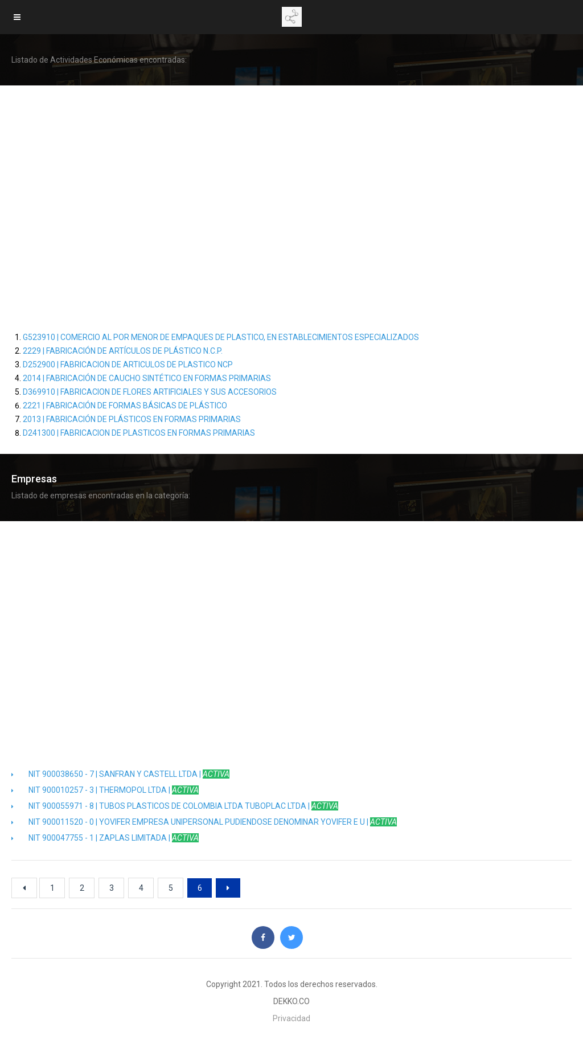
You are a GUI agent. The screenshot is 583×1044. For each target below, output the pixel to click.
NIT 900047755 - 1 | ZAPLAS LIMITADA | (105, 837)
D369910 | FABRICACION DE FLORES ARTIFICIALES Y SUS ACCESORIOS (150, 391)
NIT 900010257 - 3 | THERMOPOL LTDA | (105, 790)
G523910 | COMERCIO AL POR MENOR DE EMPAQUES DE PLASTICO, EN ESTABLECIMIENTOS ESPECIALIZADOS (221, 337)
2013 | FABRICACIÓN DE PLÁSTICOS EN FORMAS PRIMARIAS (132, 419)
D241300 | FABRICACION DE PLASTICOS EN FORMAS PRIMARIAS (139, 432)
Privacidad (291, 1018)
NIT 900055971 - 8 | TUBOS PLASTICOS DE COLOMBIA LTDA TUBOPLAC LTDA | (174, 805)
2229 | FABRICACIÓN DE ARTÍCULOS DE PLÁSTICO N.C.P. (123, 350)
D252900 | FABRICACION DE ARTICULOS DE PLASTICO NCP (128, 364)
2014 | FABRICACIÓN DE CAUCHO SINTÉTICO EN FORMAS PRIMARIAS (147, 378)
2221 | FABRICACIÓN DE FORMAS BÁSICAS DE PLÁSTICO (125, 405)
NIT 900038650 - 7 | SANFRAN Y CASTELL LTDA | (120, 774)
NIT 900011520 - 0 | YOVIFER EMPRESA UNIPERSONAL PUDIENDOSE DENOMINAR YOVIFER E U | (204, 821)
